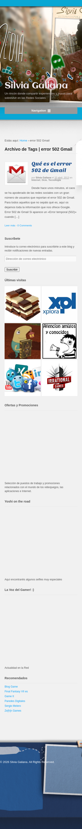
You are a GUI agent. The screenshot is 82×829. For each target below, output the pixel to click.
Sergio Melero (13, 705)
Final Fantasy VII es (16, 691)
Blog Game (11, 686)
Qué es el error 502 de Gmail (51, 167)
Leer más (10, 225)
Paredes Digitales (15, 701)
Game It (9, 696)
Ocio (44, 180)
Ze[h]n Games (13, 710)
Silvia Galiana (36, 86)
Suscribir (12, 269)
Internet (35, 180)
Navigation (38, 110)
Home (23, 140)
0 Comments (24, 225)
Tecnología (54, 180)
